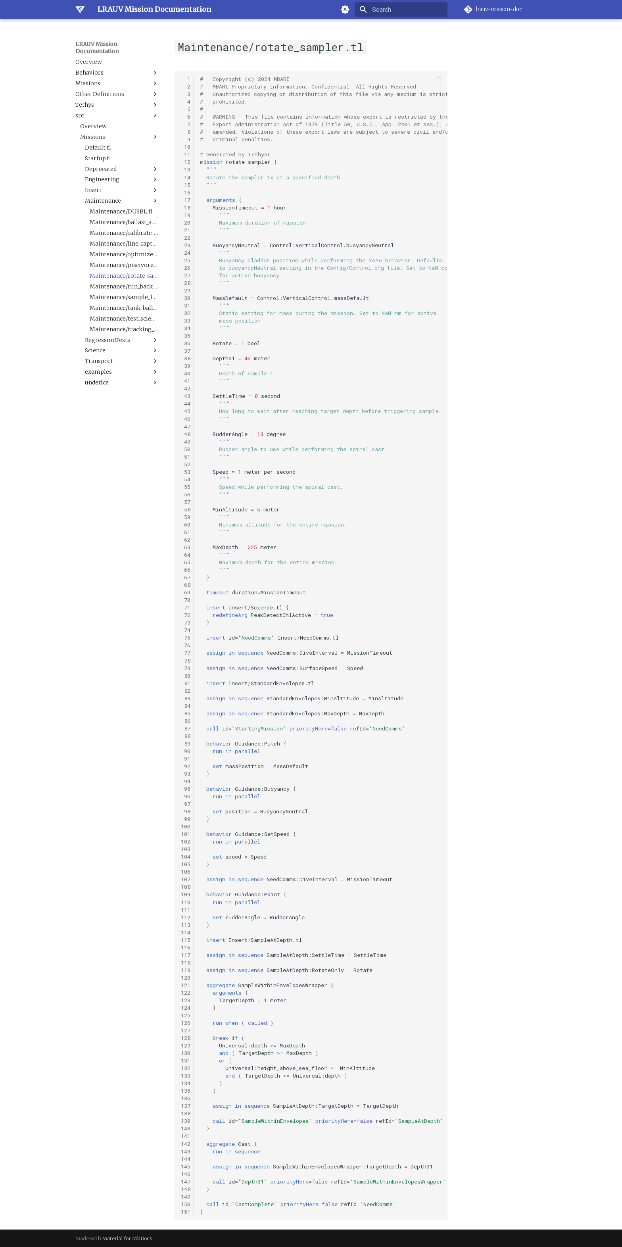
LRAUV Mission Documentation (97, 47)
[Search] (401, 9)
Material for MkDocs (127, 1238)
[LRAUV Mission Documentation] (80, 9)
